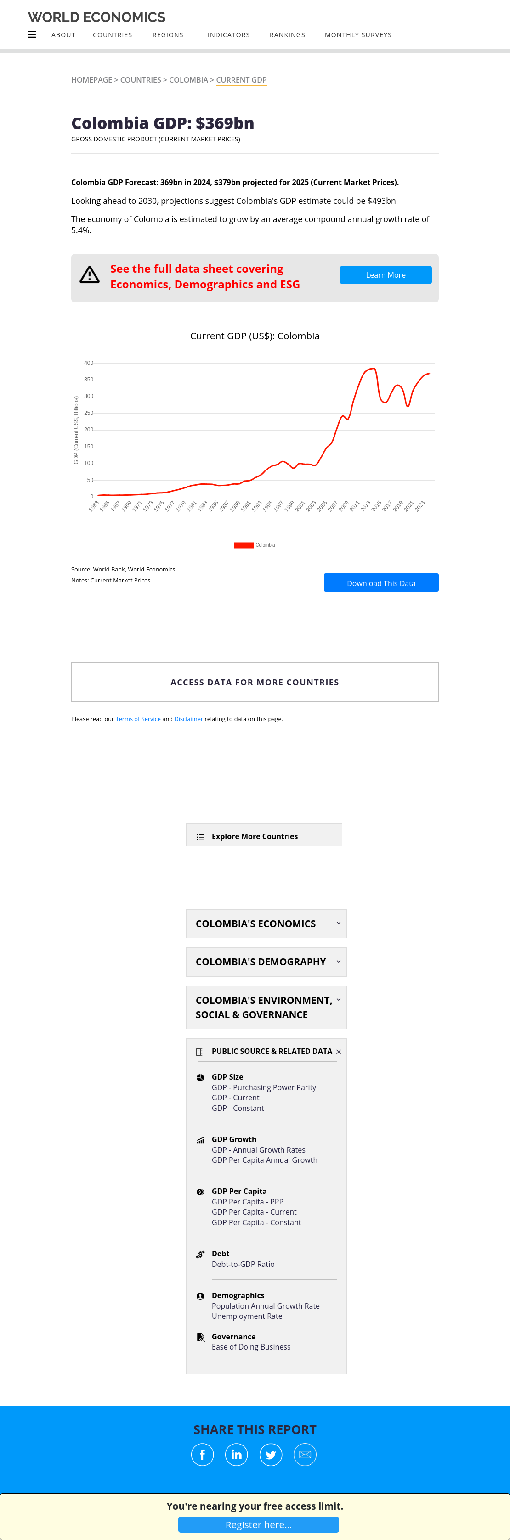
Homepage (91, 80)
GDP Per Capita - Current (254, 1212)
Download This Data (381, 583)
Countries (140, 80)
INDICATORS (229, 34)
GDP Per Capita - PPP (247, 1202)
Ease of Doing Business (251, 1347)
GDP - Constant (238, 1108)
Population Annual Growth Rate (266, 1306)
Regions (168, 34)
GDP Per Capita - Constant (256, 1222)
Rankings (288, 34)
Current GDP (241, 80)
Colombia (188, 80)
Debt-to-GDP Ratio (243, 1264)
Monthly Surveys (358, 34)
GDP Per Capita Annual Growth (264, 1160)
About (63, 34)
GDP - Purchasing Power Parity (264, 1087)
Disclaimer (189, 719)
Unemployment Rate (247, 1316)
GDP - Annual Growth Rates (259, 1150)
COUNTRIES (112, 34)
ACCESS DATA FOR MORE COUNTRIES (254, 682)
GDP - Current (236, 1097)
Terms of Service (138, 719)
